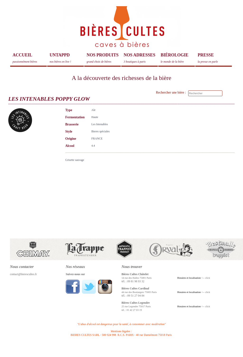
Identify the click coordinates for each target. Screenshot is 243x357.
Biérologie (178, 58)
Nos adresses (141, 58)
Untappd (67, 58)
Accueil (30, 58)
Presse (215, 58)
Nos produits (104, 58)
